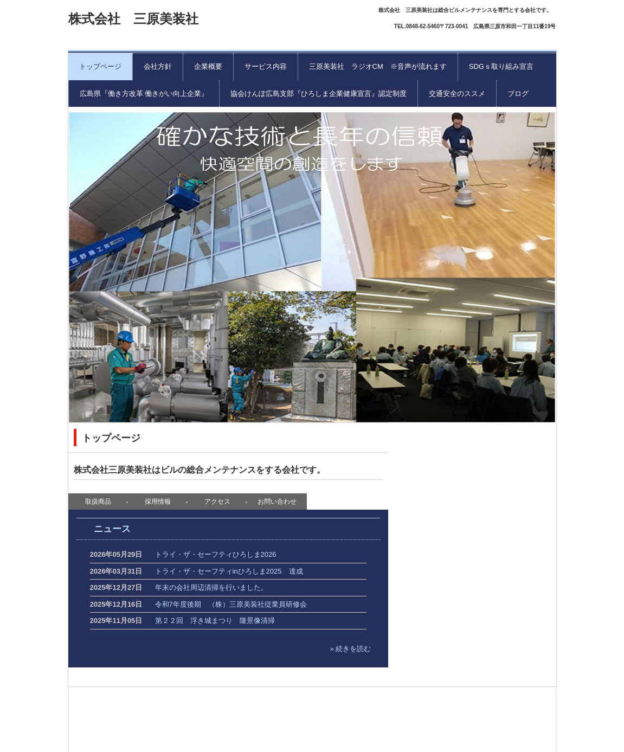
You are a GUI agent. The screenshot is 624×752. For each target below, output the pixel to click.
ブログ (518, 93)
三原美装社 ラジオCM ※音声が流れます (378, 66)
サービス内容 (266, 66)
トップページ (100, 66)
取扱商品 (98, 501)
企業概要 (208, 66)
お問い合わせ (277, 501)
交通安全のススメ (457, 93)
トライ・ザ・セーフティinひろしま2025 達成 (229, 571)
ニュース (112, 529)
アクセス (217, 501)
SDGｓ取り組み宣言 (501, 66)
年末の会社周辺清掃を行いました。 (211, 587)
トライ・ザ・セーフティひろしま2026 (215, 554)
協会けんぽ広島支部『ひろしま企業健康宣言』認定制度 (318, 93)
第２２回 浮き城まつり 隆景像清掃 (215, 620)
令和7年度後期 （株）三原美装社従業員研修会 (231, 604)
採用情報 (158, 501)
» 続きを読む (350, 649)
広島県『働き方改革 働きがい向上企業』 (144, 93)
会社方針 (158, 66)
